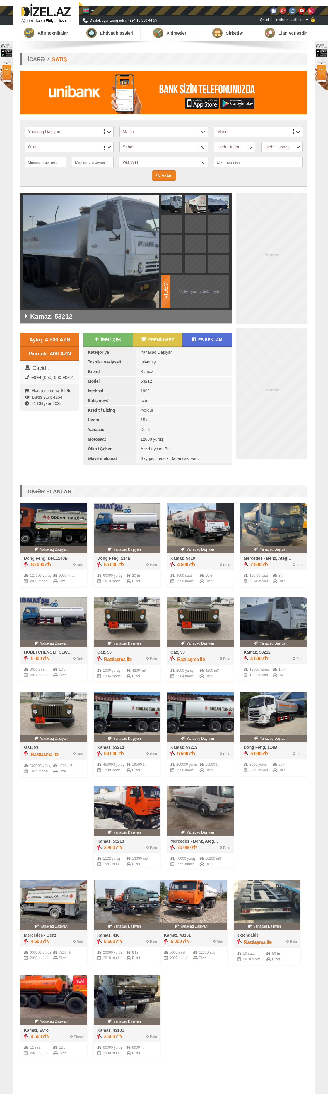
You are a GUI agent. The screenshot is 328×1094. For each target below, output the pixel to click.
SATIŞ (59, 59)
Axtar (166, 175)
